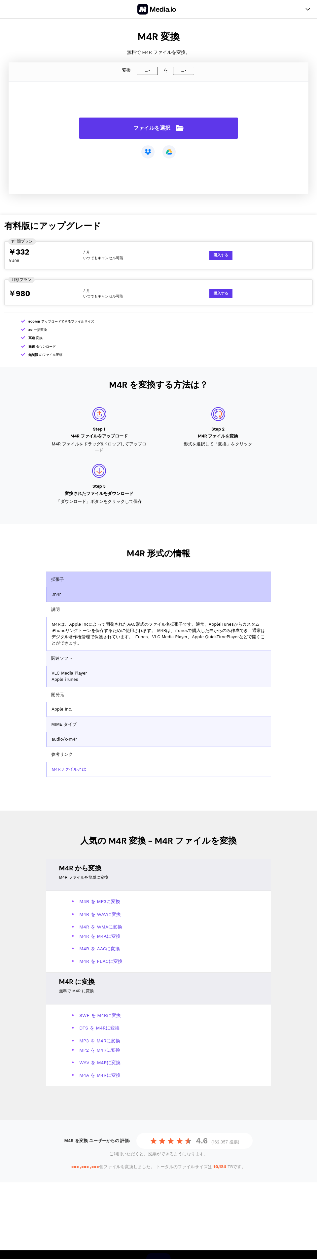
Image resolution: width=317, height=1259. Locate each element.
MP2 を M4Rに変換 (99, 1050)
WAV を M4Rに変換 (100, 1062)
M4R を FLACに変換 (101, 961)
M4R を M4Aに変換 (100, 936)
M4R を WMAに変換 (100, 926)
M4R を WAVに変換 (100, 914)
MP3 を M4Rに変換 (99, 1040)
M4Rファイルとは (69, 769)
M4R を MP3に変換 (99, 901)
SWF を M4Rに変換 (100, 1015)
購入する (221, 255)
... (146, 70)
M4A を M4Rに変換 (100, 1075)
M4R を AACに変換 (99, 948)
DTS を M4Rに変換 (99, 1028)
